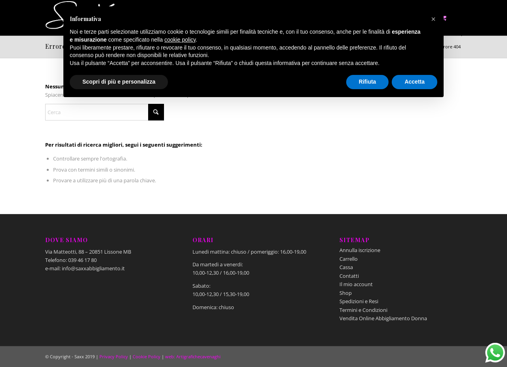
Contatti (349, 275)
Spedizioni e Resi (358, 301)
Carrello (348, 258)
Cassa (346, 267)
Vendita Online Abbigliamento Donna (383, 318)
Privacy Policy (113, 356)
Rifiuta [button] (367, 81)
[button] (433, 19)
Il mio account (356, 284)
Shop (345, 292)
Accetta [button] (414, 81)
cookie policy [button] (180, 39)
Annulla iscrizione (359, 250)
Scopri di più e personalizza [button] (118, 81)
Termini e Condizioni (363, 309)
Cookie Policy (146, 356)
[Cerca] (104, 112)
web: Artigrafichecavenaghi (193, 356)
